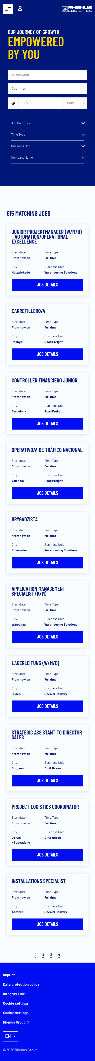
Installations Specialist (39, 880)
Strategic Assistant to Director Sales (47, 735)
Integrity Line (14, 994)
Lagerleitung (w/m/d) (35, 662)
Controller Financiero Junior (44, 380)
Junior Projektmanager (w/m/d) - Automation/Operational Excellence (47, 236)
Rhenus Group (14, 1022)
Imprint (9, 975)
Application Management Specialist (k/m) (38, 591)
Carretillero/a (28, 310)
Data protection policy (21, 985)
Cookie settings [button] (16, 1013)
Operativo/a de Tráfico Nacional (47, 449)
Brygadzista (25, 519)
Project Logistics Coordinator (45, 806)
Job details (47, 284)
